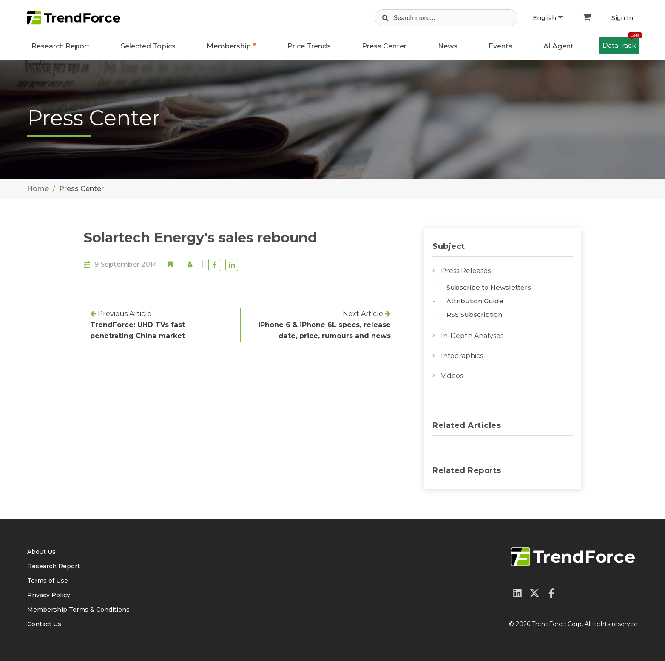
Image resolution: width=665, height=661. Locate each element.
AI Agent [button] (558, 46)
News (448, 46)
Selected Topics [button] (148, 46)
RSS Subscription (474, 315)
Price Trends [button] (309, 46)
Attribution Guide (474, 301)
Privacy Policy (48, 595)
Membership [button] (229, 46)
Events (500, 46)
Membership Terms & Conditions (78, 609)
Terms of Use (47, 580)
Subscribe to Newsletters (488, 287)
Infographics (462, 356)
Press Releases (466, 271)
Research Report (60, 46)
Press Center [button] (384, 46)
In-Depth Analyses (472, 336)
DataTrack (620, 43)
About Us (41, 552)
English (548, 18)
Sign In (622, 18)
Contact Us (44, 624)
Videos (452, 376)
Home (38, 189)
